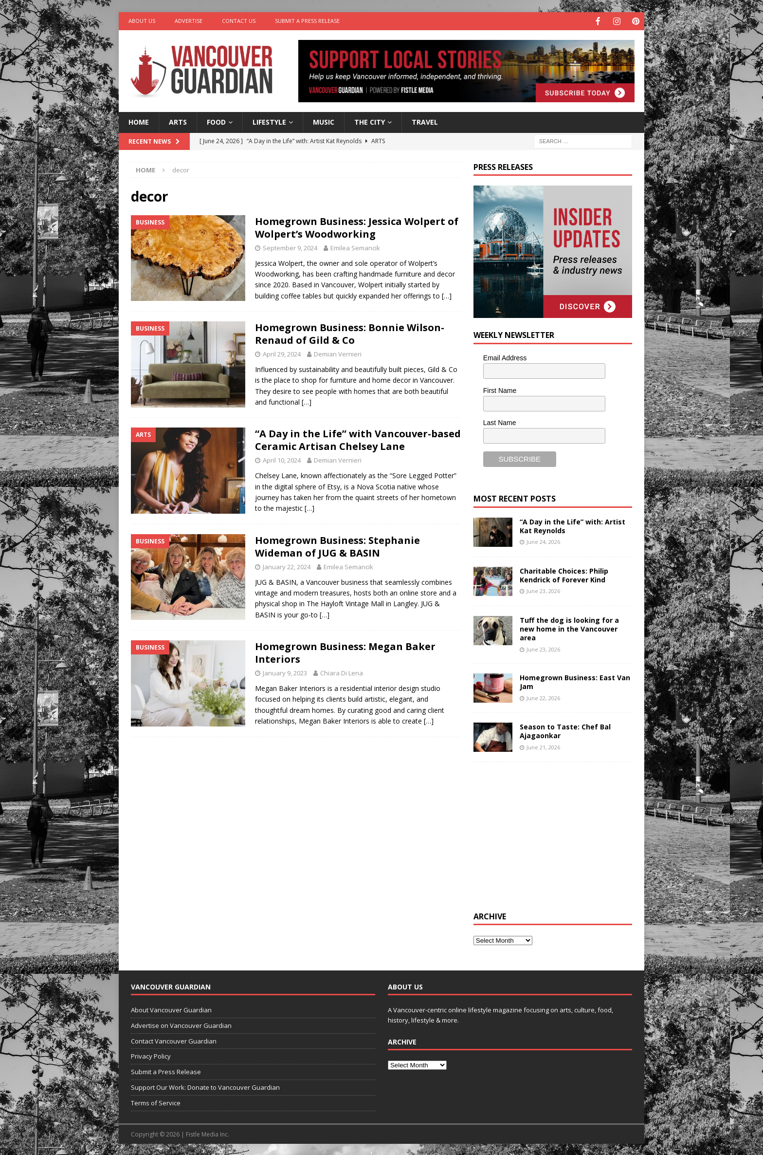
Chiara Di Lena (341, 672)
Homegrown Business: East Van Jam (575, 681)
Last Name (499, 422)
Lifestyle (269, 121)
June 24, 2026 (543, 540)
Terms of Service (156, 1102)
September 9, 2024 (290, 246)
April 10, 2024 (282, 459)
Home (138, 121)
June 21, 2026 (543, 746)
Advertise (188, 20)
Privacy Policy (151, 1055)
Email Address (505, 357)
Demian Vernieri (338, 353)
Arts (178, 121)
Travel (425, 121)
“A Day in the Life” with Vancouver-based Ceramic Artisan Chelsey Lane (358, 439)
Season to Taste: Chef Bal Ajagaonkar (565, 730)
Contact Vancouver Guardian (174, 1040)
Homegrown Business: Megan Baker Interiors (345, 652)
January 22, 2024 (286, 565)
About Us (141, 20)
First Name (499, 389)
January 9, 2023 (285, 672)
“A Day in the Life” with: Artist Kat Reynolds (572, 525)
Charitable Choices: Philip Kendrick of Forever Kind (564, 574)
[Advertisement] (546, 834)
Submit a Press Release (307, 20)
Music (323, 121)
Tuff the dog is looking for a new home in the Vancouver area (569, 628)
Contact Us (238, 20)
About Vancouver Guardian (171, 1009)
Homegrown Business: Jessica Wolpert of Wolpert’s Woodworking (356, 227)
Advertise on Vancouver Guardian (181, 1024)
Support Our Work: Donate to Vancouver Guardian (205, 1086)
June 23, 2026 (543, 590)
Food (216, 121)
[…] (447, 294)
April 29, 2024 (282, 353)
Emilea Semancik (355, 246)
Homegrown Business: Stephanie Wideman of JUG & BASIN (337, 546)
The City (369, 121)
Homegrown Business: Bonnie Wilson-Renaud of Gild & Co (349, 333)
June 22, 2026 (543, 697)
